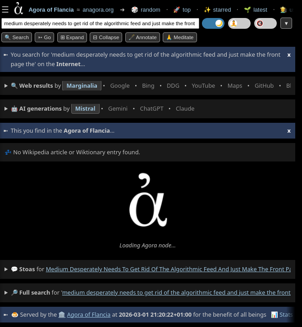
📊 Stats (282, 314)
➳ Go (44, 37)
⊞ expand (72, 37)
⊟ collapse (106, 37)
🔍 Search (17, 37)
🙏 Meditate (179, 37)
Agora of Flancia (88, 314)
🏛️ (61, 314)
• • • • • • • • (151, 86)
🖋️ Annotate (142, 37)
